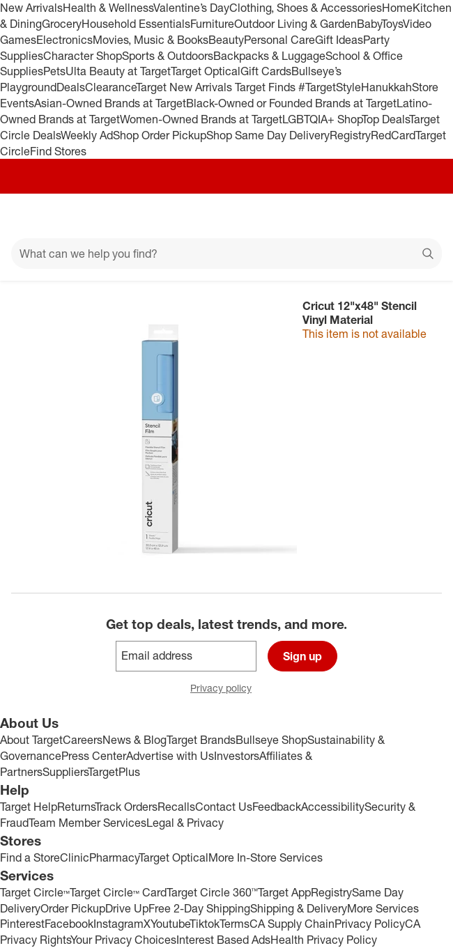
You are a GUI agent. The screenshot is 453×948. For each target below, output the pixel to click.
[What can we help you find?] (226, 253)
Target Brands (201, 740)
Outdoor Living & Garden (295, 24)
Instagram (118, 924)
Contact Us (223, 807)
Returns (76, 807)
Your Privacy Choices (123, 940)
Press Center (93, 756)
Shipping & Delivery (298, 908)
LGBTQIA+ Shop (322, 119)
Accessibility (332, 807)
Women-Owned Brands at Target (201, 119)
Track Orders (126, 807)
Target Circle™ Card (118, 892)
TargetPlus (114, 772)
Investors (236, 756)
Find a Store (30, 857)
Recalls (176, 807)
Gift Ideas (339, 40)
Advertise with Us (170, 756)
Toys (392, 24)
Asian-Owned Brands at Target (110, 103)
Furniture (212, 24)
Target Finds (266, 87)
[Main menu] (29, 216)
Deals (70, 87)
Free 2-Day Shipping (199, 908)
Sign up (302, 656)
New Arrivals (31, 8)
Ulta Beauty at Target (118, 71)
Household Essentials (136, 24)
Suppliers (65, 772)
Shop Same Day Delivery (268, 135)
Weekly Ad (87, 135)
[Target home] (226, 216)
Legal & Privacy (185, 823)
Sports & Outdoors (167, 56)
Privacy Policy (370, 924)
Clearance (110, 87)
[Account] (387, 216)
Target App (284, 892)
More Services (383, 908)
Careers (82, 740)
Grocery (62, 24)
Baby (369, 24)
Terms (234, 924)
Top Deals (385, 119)
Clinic (74, 857)
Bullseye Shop (271, 740)
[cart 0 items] (423, 216)
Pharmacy (114, 857)
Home (397, 8)
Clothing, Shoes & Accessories (305, 8)
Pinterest (22, 924)
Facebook (69, 924)
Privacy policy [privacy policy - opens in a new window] (226, 689)
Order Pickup (72, 908)
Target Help (28, 807)
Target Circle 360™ (212, 892)
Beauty (226, 40)
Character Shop (82, 56)
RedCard (393, 135)
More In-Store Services (265, 857)
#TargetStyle (329, 87)
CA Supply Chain (292, 924)
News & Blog (134, 740)
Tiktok (205, 924)
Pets (54, 71)
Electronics (64, 40)
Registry (350, 135)
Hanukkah (386, 87)
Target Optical (205, 71)
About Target (31, 740)
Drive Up (126, 908)
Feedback (276, 807)
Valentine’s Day (191, 8)
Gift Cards (265, 71)
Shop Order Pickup (159, 135)
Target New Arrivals (185, 87)
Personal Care (279, 40)
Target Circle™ (35, 892)
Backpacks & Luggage (269, 56)
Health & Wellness (108, 8)
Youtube (170, 924)
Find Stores (58, 151)
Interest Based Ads (223, 940)
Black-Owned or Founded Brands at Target (291, 103)
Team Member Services (87, 823)
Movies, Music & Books (150, 40)
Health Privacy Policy (323, 940)
